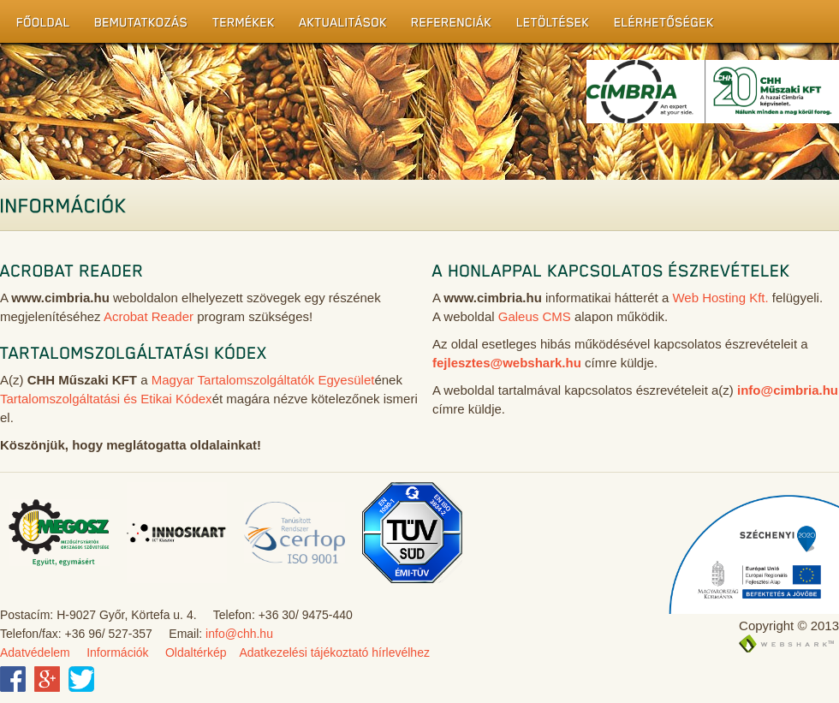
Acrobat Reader (148, 316)
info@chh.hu (239, 633)
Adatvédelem (35, 652)
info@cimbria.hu (787, 390)
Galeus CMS (534, 316)
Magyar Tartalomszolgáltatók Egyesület (263, 379)
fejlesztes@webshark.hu (506, 362)
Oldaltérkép (196, 652)
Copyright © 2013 (789, 625)
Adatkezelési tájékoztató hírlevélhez (334, 652)
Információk (117, 652)
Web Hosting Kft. (720, 297)
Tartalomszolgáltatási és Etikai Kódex (106, 398)
